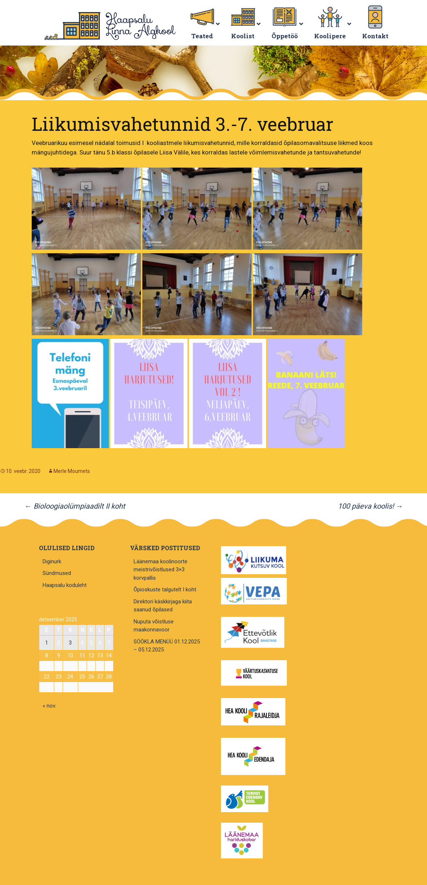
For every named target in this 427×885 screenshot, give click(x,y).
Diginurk (52, 561)
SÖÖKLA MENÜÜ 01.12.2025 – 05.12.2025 (167, 645)
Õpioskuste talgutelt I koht (165, 589)
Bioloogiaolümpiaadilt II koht (74, 506)
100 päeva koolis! (370, 506)
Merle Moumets (72, 471)
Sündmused (57, 573)
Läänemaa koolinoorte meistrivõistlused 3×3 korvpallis (160, 569)
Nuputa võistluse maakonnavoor (154, 625)
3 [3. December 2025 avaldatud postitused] (70, 642)
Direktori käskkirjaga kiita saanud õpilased (163, 605)
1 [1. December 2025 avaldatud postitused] (46, 642)
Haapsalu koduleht (65, 585)
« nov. (49, 705)
